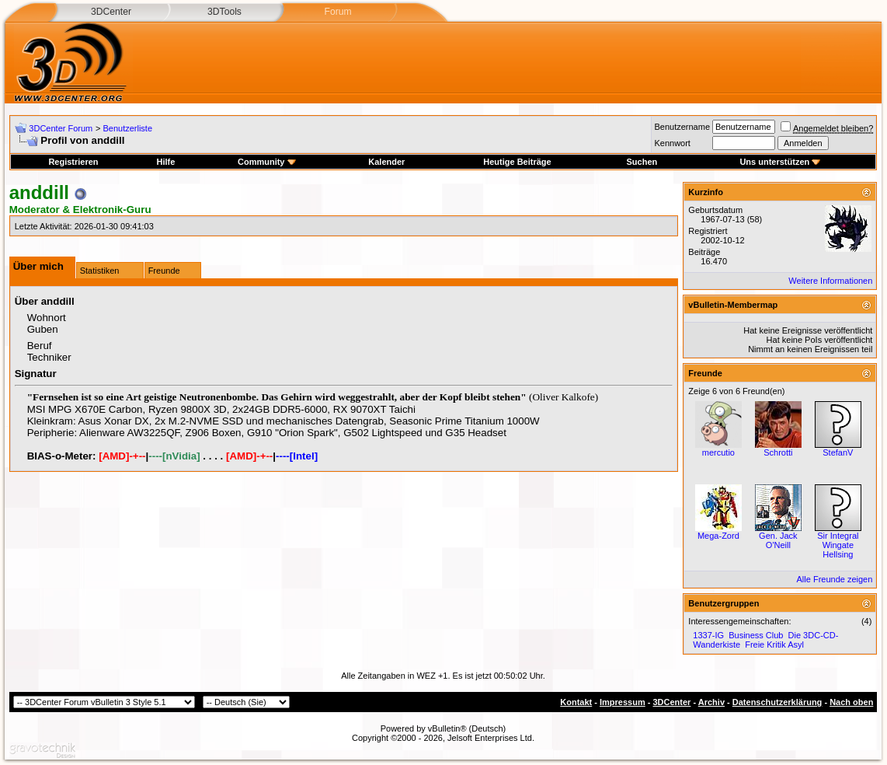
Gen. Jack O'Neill (778, 540)
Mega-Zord (718, 535)
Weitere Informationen (830, 280)
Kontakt (576, 702)
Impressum (622, 702)
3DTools (224, 11)
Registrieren (73, 161)
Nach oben (851, 702)
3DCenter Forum (60, 128)
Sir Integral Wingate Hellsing (837, 545)
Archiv (711, 702)
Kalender (386, 161)
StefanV (838, 452)
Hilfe (165, 161)
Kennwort (672, 143)
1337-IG (708, 635)
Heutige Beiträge (517, 161)
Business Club (756, 635)
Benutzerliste (127, 128)
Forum (337, 11)
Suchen (642, 161)
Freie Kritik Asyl (774, 644)
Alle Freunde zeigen (835, 579)
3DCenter (111, 11)
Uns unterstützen (779, 161)
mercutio (718, 452)
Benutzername (682, 126)
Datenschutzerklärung (777, 702)
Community (267, 161)
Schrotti (778, 452)
